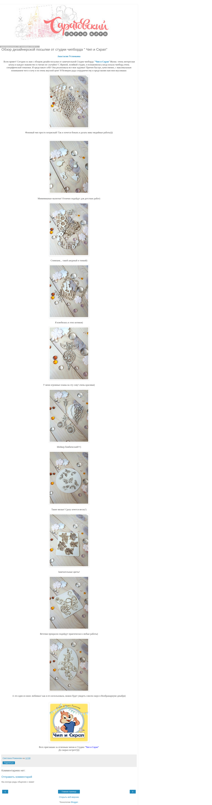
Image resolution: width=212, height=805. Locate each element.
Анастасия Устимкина (68, 56)
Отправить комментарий (16, 776)
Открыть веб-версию (69, 797)
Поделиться (9, 763)
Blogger (74, 802)
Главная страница (69, 792)
